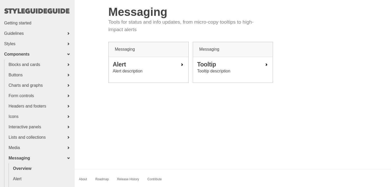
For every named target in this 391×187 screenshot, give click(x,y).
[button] (37, 33)
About (83, 179)
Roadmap (102, 179)
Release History (128, 179)
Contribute (154, 179)
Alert (17, 179)
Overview (22, 168)
